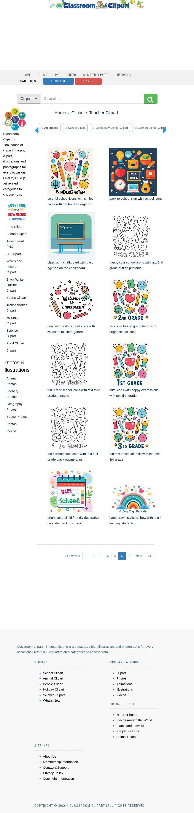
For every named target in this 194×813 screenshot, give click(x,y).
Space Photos (16, 416)
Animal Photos (126, 737)
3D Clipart (13, 254)
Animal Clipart (53, 678)
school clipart (75, 127)
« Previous (72, 556)
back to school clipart (150, 127)
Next (139, 556)
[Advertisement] (96, 39)
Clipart (43, 75)
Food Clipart (15, 343)
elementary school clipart (110, 127)
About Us (49, 756)
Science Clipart (54, 695)
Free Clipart (14, 226)
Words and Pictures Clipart (14, 266)
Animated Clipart (95, 75)
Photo (71, 75)
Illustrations (124, 689)
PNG (57, 75)
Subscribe (58, 81)
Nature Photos (126, 715)
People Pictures (127, 731)
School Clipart (16, 234)
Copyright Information (58, 778)
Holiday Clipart (53, 689)
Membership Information (60, 762)
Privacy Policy (53, 773)
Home (27, 75)
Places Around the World (134, 720)
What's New (51, 700)
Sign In (88, 81)
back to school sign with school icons (135, 198)
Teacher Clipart (103, 112)
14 (149, 556)
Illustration (122, 75)
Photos (11, 424)
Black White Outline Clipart (15, 285)
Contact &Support (55, 767)
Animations (124, 684)
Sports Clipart (16, 297)
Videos (11, 431)
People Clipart (53, 684)
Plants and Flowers (130, 726)
